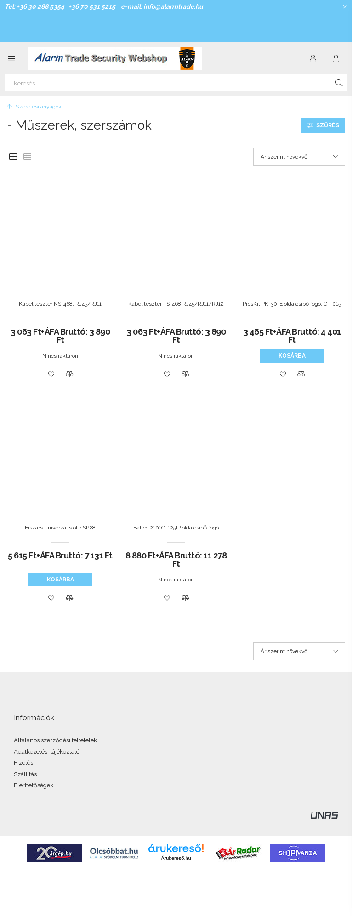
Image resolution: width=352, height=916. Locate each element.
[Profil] (312, 58)
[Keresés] (176, 82)
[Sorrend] (299, 157)
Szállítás (25, 774)
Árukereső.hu (176, 858)
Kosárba (292, 356)
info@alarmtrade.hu (173, 6)
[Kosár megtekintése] (335, 58)
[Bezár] (345, 7)
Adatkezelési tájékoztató (46, 751)
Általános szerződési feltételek (55, 740)
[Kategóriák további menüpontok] (11, 58)
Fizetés (23, 762)
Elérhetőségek (33, 785)
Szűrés (327, 125)
